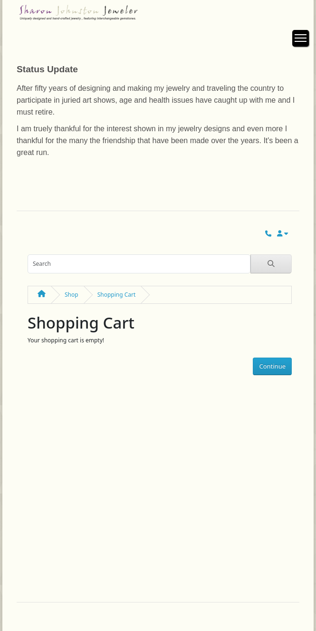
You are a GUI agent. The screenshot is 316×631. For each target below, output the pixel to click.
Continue (272, 366)
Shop (71, 295)
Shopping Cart (116, 295)
